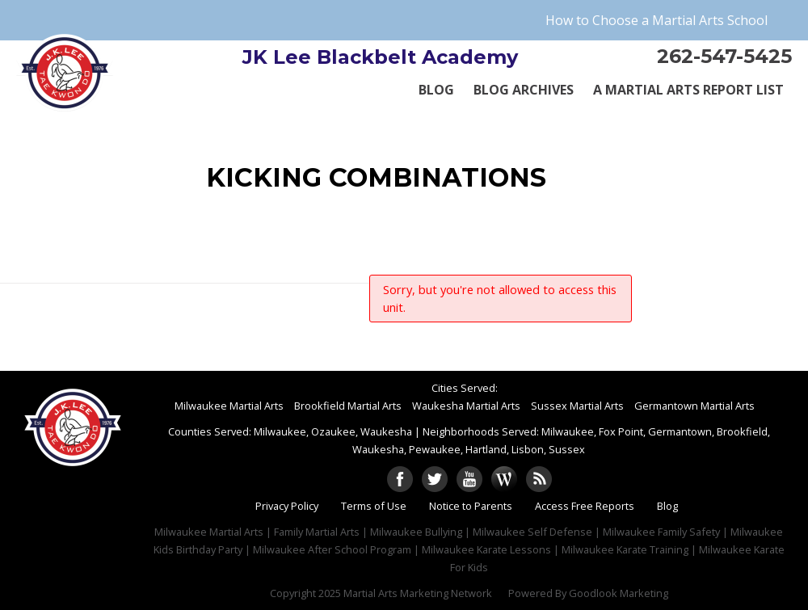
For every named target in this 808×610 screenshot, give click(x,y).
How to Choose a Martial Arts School (656, 20)
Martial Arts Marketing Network (417, 593)
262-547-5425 (724, 56)
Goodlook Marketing (618, 593)
